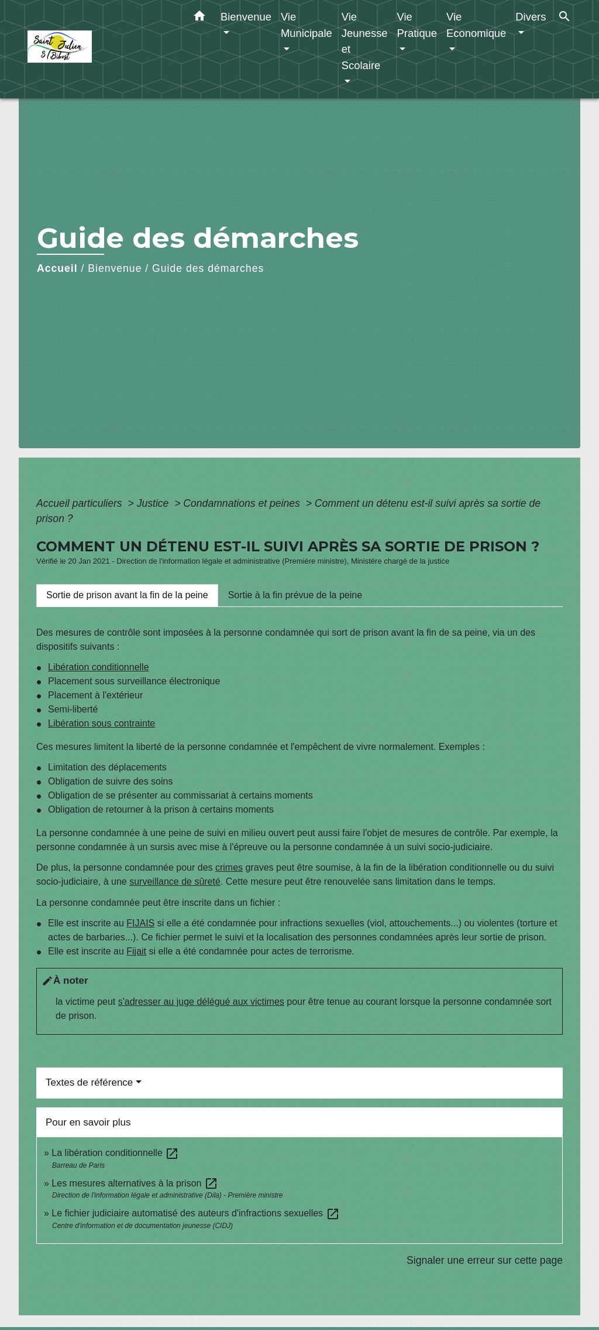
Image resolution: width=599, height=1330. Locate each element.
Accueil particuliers (80, 503)
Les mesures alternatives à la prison (134, 1183)
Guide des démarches (208, 268)
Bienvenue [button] (246, 17)
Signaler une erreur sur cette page (485, 1260)
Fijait (136, 951)
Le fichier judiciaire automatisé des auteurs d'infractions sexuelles (195, 1213)
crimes (229, 867)
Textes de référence (89, 1082)
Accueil (57, 268)
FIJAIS (140, 923)
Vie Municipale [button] (306, 25)
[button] (199, 18)
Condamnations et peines (242, 503)
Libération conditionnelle (98, 667)
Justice (154, 503)
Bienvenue (115, 268)
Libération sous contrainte (101, 723)
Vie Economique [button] (476, 25)
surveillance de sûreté (175, 881)
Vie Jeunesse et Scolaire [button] (365, 41)
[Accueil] (100, 49)
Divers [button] (530, 17)
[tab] (127, 595)
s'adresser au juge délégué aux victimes (201, 1002)
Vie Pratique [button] (417, 25)
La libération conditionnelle (115, 1153)
